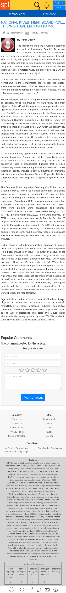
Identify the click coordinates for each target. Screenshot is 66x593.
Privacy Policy (16, 432)
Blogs (49, 432)
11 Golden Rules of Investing (19, 448)
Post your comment (33, 348)
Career (49, 436)
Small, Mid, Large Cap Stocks (20, 451)
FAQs (49, 423)
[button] (46, 5)
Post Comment (33, 397)
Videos (49, 427)
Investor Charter (16, 436)
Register (59, 2)
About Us (16, 419)
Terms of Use (17, 427)
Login (59, 7)
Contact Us (16, 423)
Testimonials (49, 419)
